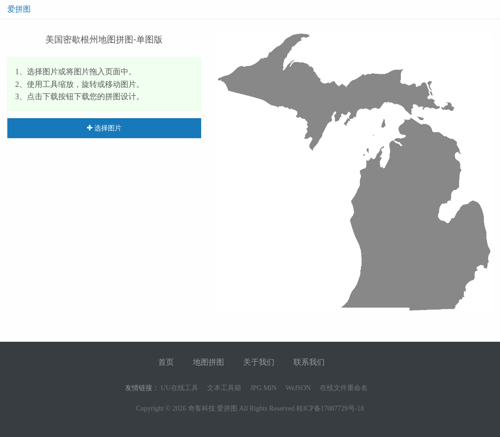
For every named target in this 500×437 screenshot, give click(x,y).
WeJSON (298, 388)
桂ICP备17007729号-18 (330, 408)
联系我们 (309, 362)
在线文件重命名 (344, 388)
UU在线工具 (179, 388)
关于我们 (258, 362)
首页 (166, 362)
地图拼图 (208, 362)
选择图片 (104, 128)
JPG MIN (263, 388)
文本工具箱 (224, 388)
